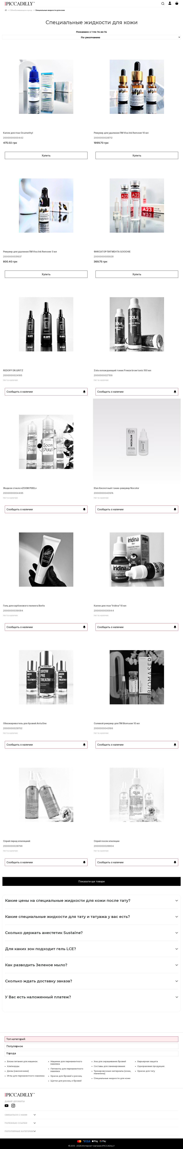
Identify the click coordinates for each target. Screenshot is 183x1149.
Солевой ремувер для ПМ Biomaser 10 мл (117, 723)
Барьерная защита (147, 1061)
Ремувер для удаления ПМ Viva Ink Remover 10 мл (121, 133)
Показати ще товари (91, 881)
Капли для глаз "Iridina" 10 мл (110, 605)
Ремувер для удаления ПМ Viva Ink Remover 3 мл (30, 251)
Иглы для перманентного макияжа (25, 1076)
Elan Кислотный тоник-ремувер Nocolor (116, 488)
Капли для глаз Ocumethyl (18, 133)
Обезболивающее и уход (21, 10)
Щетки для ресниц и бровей (66, 1080)
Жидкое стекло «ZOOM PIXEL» (20, 488)
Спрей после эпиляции (106, 841)
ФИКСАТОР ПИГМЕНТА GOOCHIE (112, 251)
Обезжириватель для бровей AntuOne (24, 723)
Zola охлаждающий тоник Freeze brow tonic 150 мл (122, 370)
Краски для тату (146, 1071)
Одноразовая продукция (150, 1066)
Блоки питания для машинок (22, 1061)
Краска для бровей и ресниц (66, 1076)
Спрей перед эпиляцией (16, 841)
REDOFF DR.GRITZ (13, 370)
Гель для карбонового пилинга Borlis (24, 605)
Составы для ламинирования (109, 1066)
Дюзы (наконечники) (18, 1071)
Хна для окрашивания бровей (110, 1061)
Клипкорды (13, 1066)
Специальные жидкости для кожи (50, 10)
